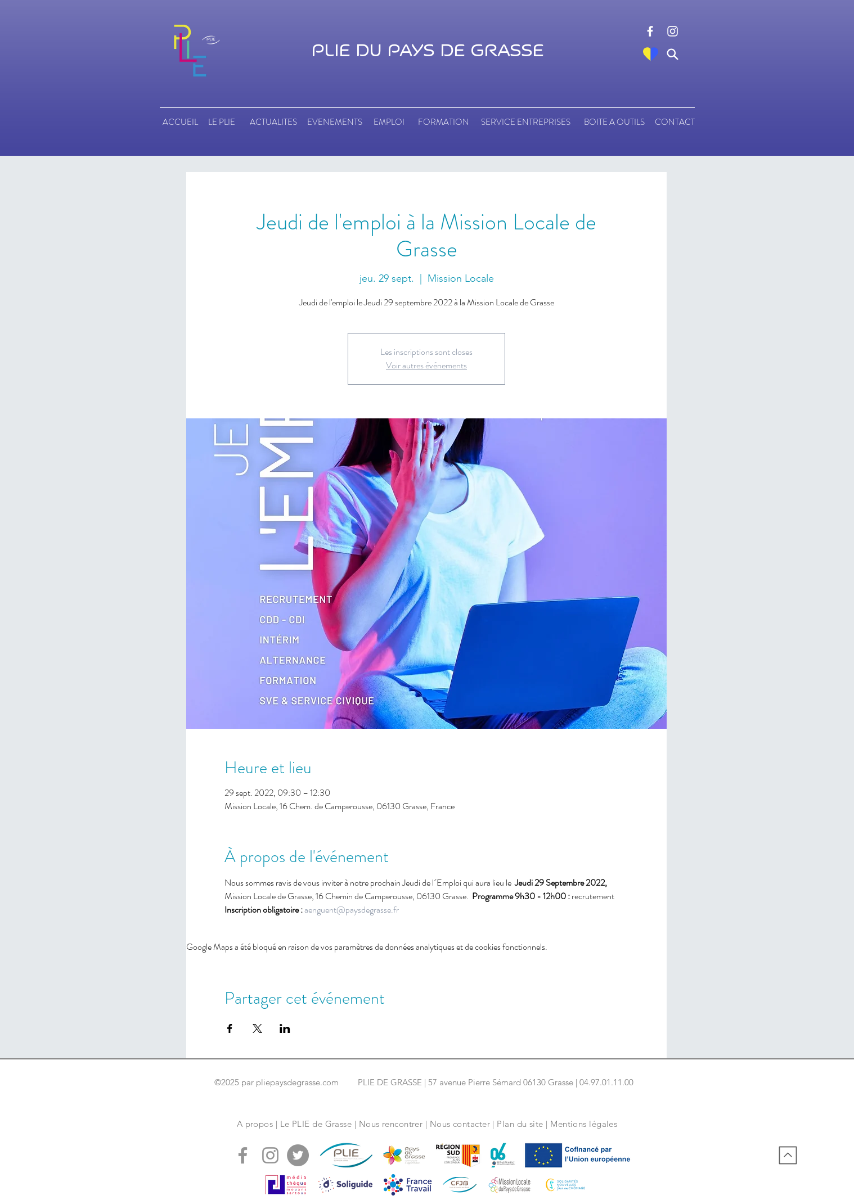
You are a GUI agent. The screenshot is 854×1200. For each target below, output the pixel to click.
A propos (255, 1123)
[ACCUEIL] (180, 122)
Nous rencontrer (391, 1123)
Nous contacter (460, 1123)
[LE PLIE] (221, 122)
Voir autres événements (426, 365)
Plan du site (520, 1123)
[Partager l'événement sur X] (257, 1028)
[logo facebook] (650, 31)
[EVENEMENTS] (334, 122)
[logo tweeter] (298, 1155)
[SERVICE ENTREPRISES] (526, 122)
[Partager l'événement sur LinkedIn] (285, 1028)
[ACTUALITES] (273, 122)
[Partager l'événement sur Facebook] (229, 1028)
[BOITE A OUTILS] (614, 122)
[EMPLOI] (388, 122)
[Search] (672, 54)
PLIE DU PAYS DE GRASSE (427, 51)
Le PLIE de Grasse (316, 1123)
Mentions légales (583, 1123)
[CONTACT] (674, 122)
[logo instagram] (673, 31)
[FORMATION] (443, 122)
